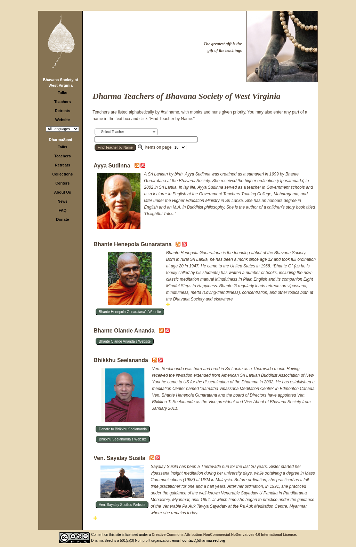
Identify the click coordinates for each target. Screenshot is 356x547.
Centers (62, 183)
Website (62, 120)
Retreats (62, 111)
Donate (62, 219)
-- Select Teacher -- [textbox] (112, 132)
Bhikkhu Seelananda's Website (123, 439)
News (62, 201)
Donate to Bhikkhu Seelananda (123, 429)
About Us (62, 192)
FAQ (63, 210)
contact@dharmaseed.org (204, 540)
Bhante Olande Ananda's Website (125, 341)
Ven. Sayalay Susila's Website (122, 505)
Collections (62, 174)
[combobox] (126, 131)
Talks (62, 93)
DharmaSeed (60, 140)
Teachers (62, 102)
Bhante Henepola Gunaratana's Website (130, 312)
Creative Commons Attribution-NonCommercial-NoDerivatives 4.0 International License (224, 535)
